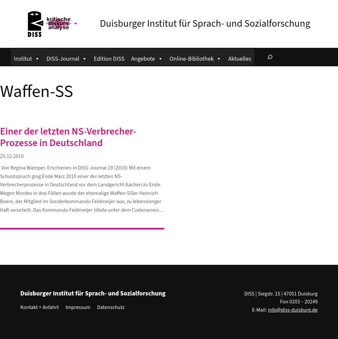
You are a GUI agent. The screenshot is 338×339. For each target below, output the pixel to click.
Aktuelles (239, 58)
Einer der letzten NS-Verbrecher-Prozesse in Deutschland (68, 137)
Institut (27, 57)
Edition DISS (109, 58)
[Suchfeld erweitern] (270, 57)
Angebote (147, 57)
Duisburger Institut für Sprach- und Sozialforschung (205, 23)
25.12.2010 (12, 156)
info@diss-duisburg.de (293, 310)
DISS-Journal (67, 57)
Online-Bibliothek (196, 57)
